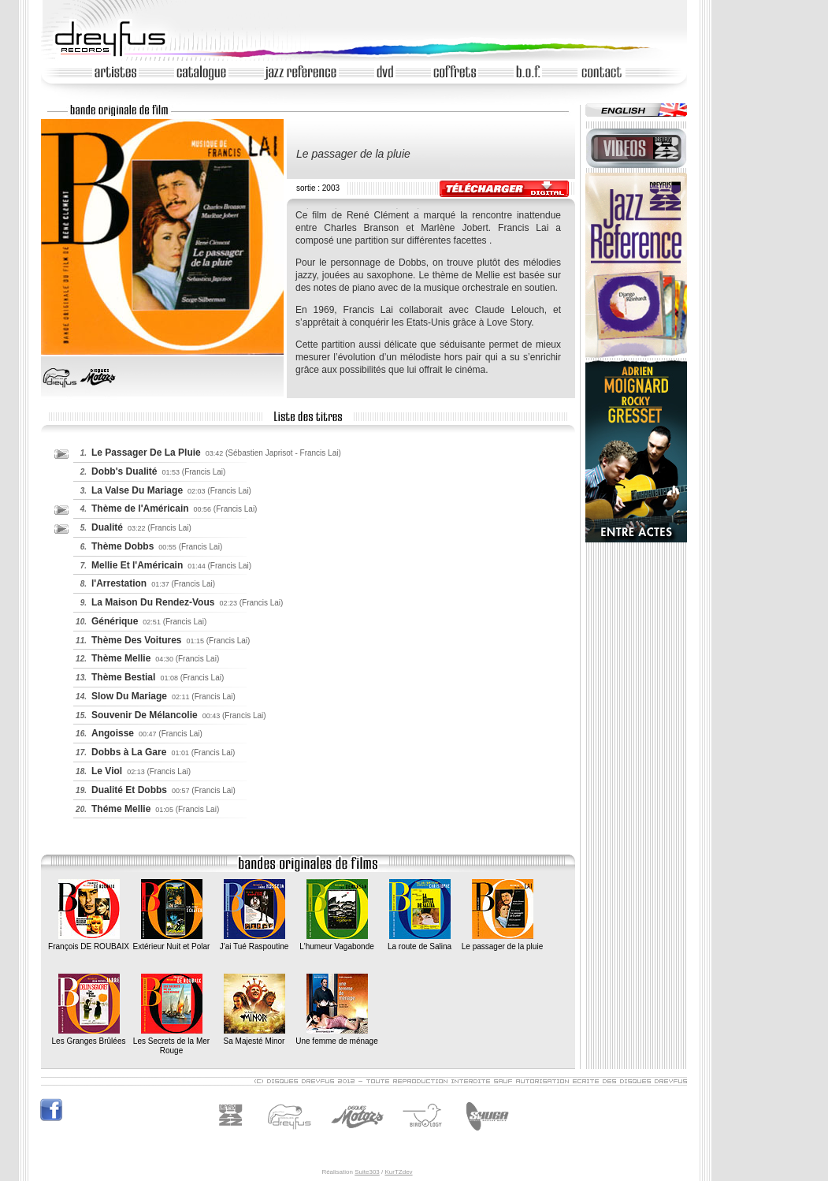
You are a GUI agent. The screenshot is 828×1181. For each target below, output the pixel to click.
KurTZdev (398, 1171)
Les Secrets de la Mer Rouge (171, 1040)
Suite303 (367, 1171)
